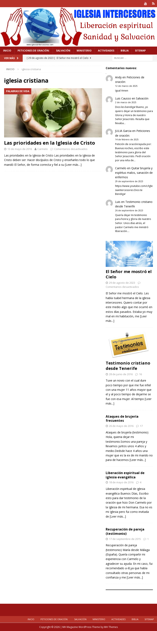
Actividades (106, 50)
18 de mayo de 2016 (121, 482)
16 (140, 374)
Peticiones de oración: (34, 50)
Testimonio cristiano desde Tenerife (128, 365)
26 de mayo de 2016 (121, 426)
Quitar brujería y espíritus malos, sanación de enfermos (134, 172)
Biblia (125, 50)
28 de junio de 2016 (121, 374)
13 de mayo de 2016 (19, 149)
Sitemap (140, 50)
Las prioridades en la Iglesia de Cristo (49, 142)
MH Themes (111, 627)
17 (141, 426)
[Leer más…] (73, 165)
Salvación (63, 50)
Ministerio (84, 50)
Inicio (7, 50)
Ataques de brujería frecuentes (122, 418)
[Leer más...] (138, 460)
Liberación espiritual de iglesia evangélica (125, 475)
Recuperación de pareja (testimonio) (125, 531)
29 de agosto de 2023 (122, 282)
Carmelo (42, 149)
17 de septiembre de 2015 (125, 539)
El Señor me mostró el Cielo (129, 274)
